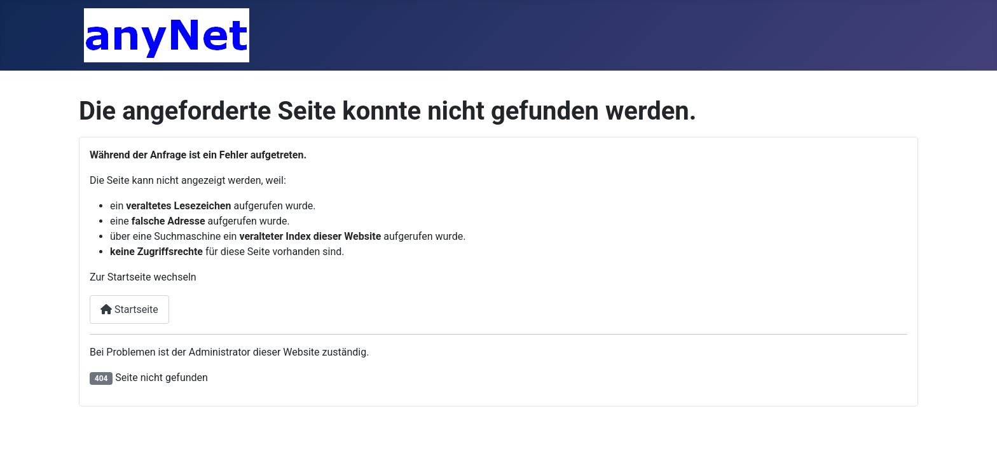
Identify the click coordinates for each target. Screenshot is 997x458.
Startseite (129, 309)
